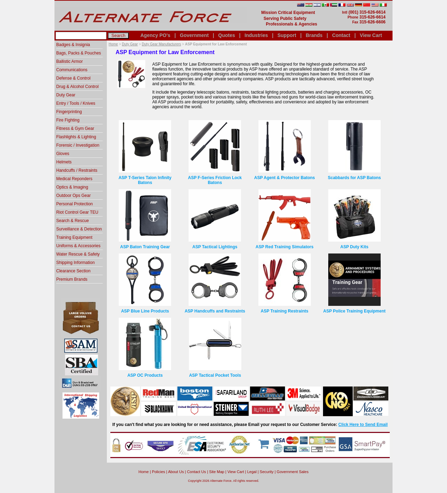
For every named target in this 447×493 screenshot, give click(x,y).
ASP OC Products (145, 375)
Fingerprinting (69, 111)
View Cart (371, 35)
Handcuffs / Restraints (76, 170)
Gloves (62, 153)
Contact (341, 35)
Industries (256, 35)
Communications (71, 69)
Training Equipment (74, 237)
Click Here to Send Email (363, 424)
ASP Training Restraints (284, 311)
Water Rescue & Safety (78, 254)
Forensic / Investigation (77, 145)
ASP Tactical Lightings (214, 246)
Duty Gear (130, 44)
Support (286, 35)
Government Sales (292, 472)
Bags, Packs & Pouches (78, 53)
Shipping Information (75, 262)
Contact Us (196, 472)
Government (194, 35)
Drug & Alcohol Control (77, 86)
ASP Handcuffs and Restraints (215, 311)
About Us (176, 472)
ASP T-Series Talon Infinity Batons (144, 180)
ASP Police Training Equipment (354, 311)
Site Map (216, 472)
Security (267, 472)
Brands (314, 35)
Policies (158, 472)
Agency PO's (155, 35)
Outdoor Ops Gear (73, 195)
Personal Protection (74, 203)
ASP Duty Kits (354, 246)
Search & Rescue (72, 220)
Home (113, 44)
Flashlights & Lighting (76, 136)
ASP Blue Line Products (145, 311)
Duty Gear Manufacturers (161, 44)
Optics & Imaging (72, 187)
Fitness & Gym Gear (75, 128)
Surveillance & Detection (79, 229)
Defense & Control (73, 78)
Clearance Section (73, 270)
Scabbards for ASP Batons (354, 177)
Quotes (226, 35)
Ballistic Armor (69, 61)
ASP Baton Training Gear (145, 246)
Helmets (64, 162)
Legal (252, 472)
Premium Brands (71, 279)
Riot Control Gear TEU (77, 212)
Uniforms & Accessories (78, 245)
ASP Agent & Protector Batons (284, 177)
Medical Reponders (74, 178)
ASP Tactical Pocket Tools (215, 375)
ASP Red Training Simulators (285, 246)
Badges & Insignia (73, 44)
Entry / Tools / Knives (75, 103)
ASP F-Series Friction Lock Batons (215, 180)
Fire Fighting (68, 120)
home (144, 472)
